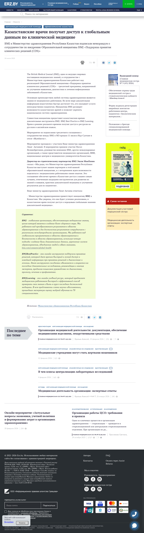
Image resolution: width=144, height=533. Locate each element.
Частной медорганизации (53, 10)
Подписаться (49, 505)
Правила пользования (39, 526)
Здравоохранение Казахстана (58, 27)
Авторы (87, 455)
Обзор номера (34, 10)
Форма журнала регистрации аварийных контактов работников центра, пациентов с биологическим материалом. (123, 111)
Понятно (22, 523)
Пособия (97, 4)
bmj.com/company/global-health (36, 248)
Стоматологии (86, 10)
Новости (9, 10)
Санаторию (71, 10)
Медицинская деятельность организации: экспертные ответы (120, 223)
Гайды (76, 4)
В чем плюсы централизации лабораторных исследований (75, 371)
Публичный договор (58, 526)
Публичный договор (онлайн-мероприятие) (86, 526)
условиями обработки (29, 513)
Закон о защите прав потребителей (18, 529)
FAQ (108, 455)
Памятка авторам (11, 528)
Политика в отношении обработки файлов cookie (75, 528)
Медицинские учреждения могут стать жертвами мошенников (77, 352)
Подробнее (9, 522)
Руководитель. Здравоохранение (28, 4)
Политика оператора (45, 528)
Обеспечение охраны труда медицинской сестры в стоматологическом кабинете (123, 93)
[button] (103, 62)
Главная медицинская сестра (57, 4)
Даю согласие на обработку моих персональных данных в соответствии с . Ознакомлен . (30, 514)
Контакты (88, 460)
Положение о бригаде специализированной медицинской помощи (120, 127)
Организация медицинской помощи (23, 27)
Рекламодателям (28, 528)
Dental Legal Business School (108, 10)
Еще (138, 10)
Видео (86, 4)
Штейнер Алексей (117, 98)
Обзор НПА (21, 10)
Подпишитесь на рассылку (15, 500)
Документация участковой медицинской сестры (120, 210)
